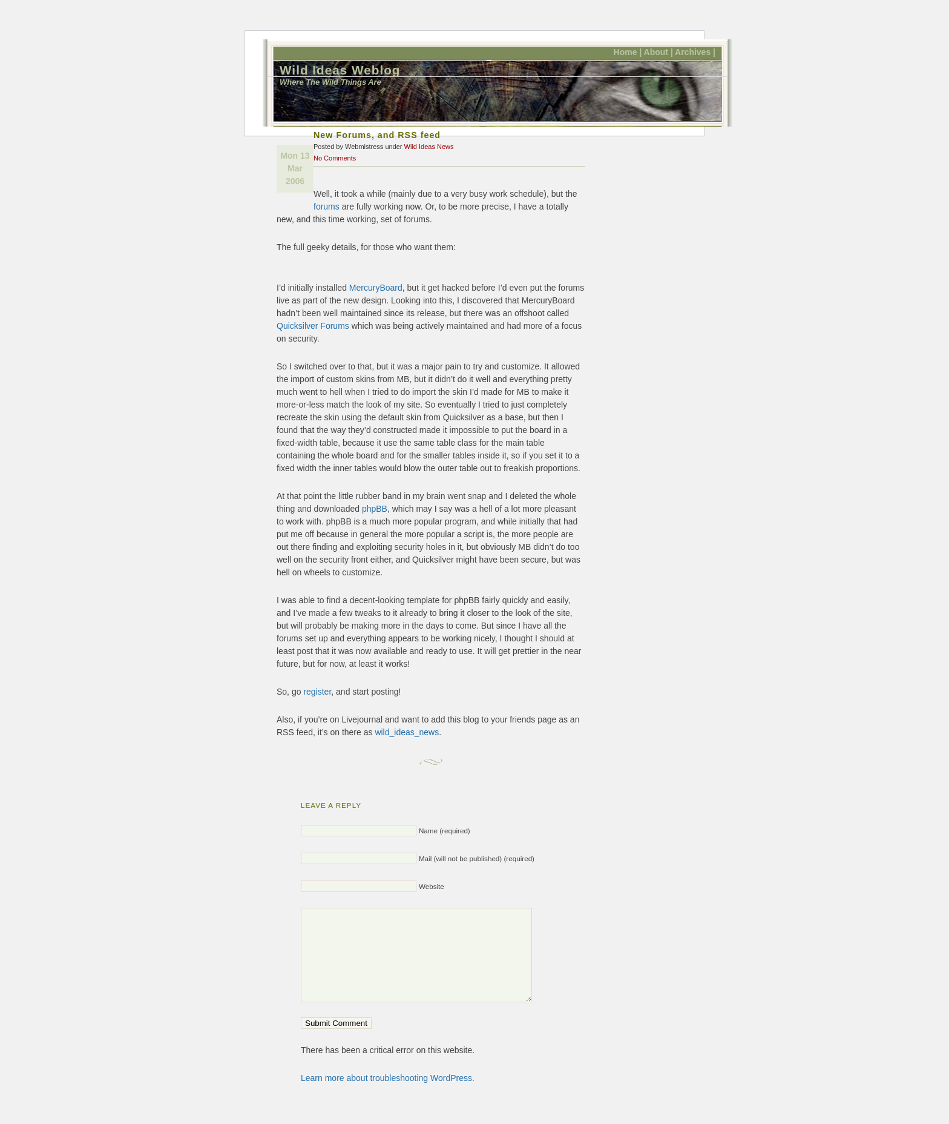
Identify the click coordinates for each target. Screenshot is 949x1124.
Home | (628, 52)
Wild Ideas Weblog (340, 70)
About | (658, 52)
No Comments (335, 158)
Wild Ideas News (429, 146)
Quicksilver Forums (313, 326)
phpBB (374, 509)
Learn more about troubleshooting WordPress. (388, 1096)
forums (327, 206)
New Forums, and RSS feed (377, 135)
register (317, 691)
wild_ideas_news (407, 732)
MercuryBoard (375, 288)
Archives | (695, 52)
